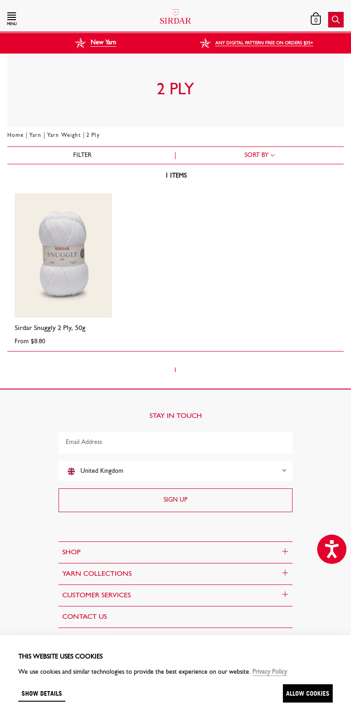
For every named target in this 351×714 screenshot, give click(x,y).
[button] (57, 19)
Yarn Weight (64, 135)
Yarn (35, 135)
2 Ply (93, 135)
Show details (41, 693)
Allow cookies (308, 693)
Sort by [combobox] (256, 155)
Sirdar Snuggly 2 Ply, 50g (50, 328)
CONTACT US (84, 617)
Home (15, 135)
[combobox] (175, 471)
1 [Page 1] (175, 370)
